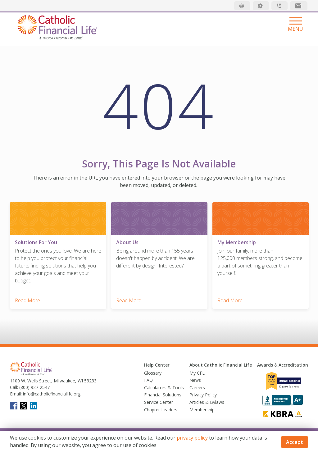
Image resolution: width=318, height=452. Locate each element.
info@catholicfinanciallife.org (51, 394)
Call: (14, 387)
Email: (16, 394)
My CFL (197, 373)
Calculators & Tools (164, 387)
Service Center (158, 402)
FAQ (148, 380)
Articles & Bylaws (206, 402)
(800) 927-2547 (34, 387)
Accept (294, 442)
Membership (202, 410)
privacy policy (192, 437)
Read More (27, 300)
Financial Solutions (162, 395)
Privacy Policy (203, 395)
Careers (197, 387)
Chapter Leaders (160, 410)
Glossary (152, 373)
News (195, 380)
